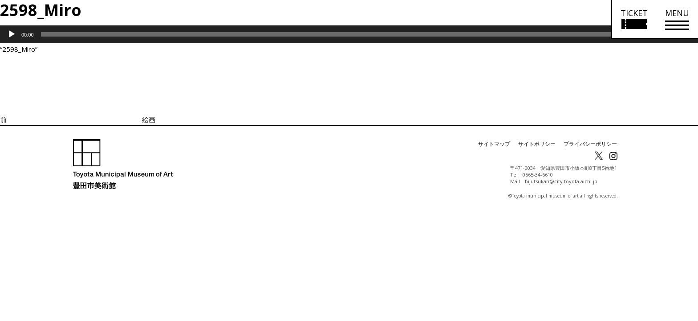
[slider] (337, 34)
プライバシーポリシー (590, 144)
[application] (349, 34)
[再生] (11, 34)
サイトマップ (494, 144)
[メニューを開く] (677, 19)
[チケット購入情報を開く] (633, 19)
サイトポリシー (537, 144)
